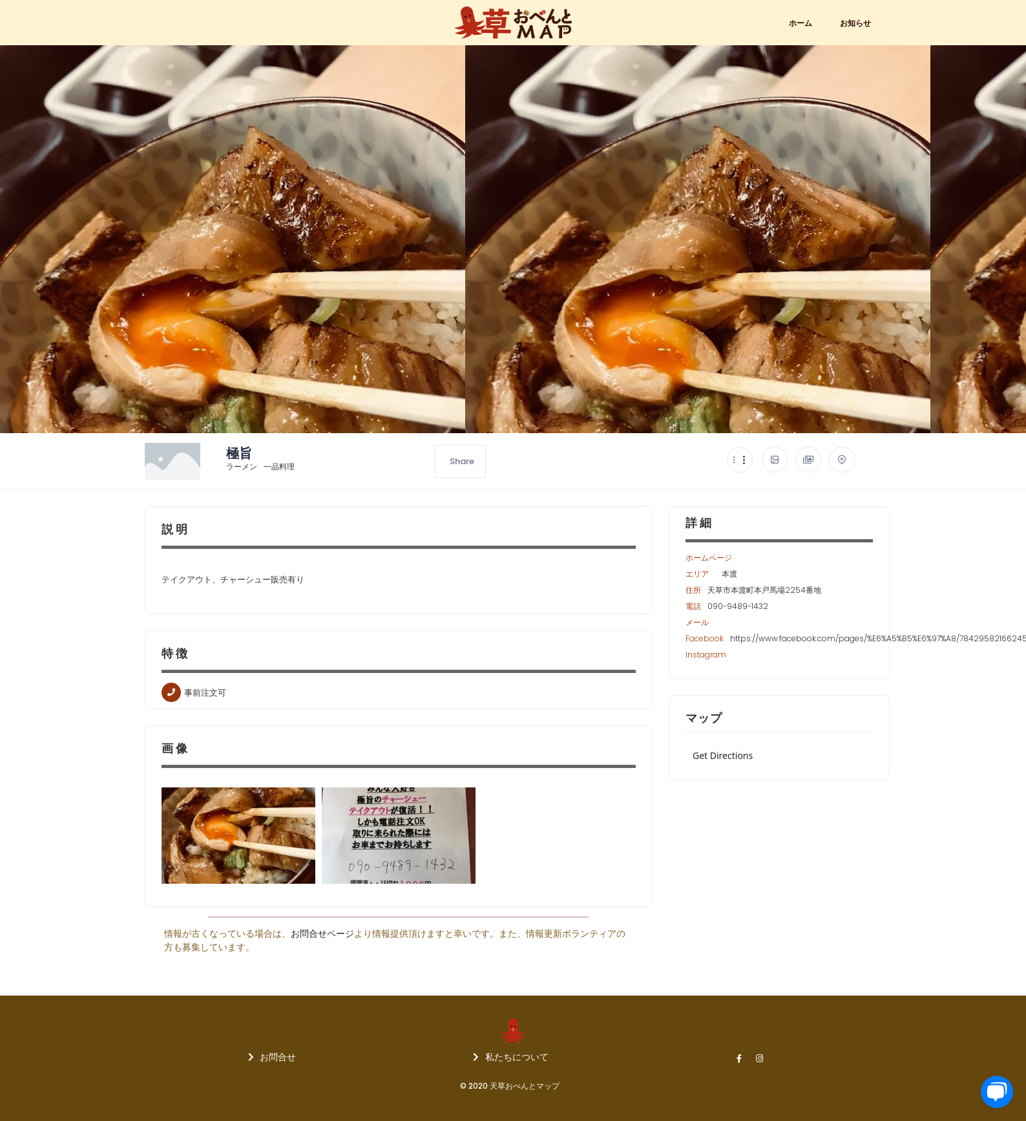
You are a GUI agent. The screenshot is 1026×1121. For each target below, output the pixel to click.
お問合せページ (322, 933)
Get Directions (723, 755)
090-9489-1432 (737, 606)
